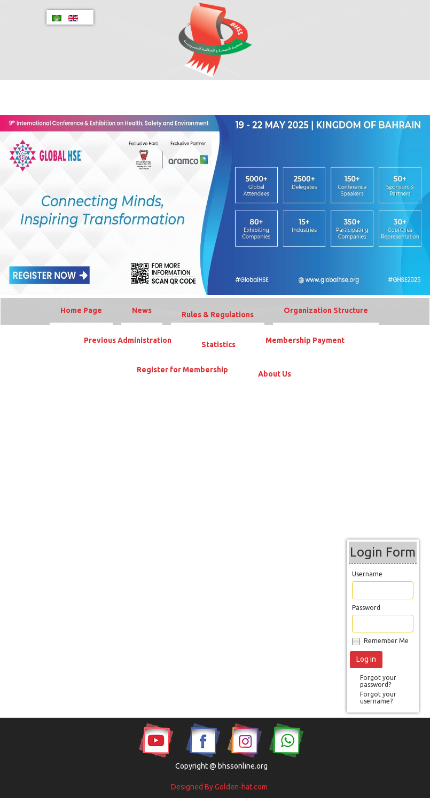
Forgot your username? (378, 698)
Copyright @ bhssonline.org (221, 766)
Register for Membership (182, 369)
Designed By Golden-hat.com (219, 787)
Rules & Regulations (218, 314)
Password (366, 607)
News (142, 310)
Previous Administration (127, 340)
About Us (274, 374)
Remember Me (386, 640)
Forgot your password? (378, 681)
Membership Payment (305, 340)
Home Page (81, 310)
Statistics (218, 344)
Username (367, 573)
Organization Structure (326, 310)
